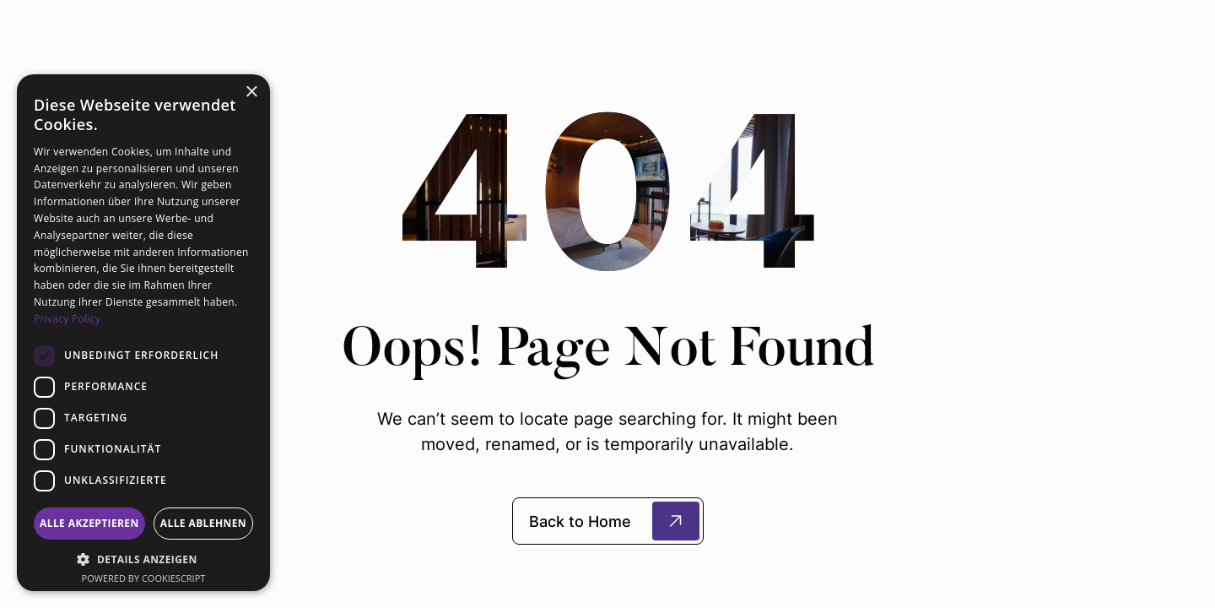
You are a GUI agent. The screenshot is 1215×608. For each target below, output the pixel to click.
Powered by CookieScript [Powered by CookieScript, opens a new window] (144, 578)
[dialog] (143, 332)
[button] (143, 559)
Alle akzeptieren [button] (89, 523)
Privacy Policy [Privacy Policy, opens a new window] (67, 319)
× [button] (251, 92)
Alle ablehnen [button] (203, 523)
